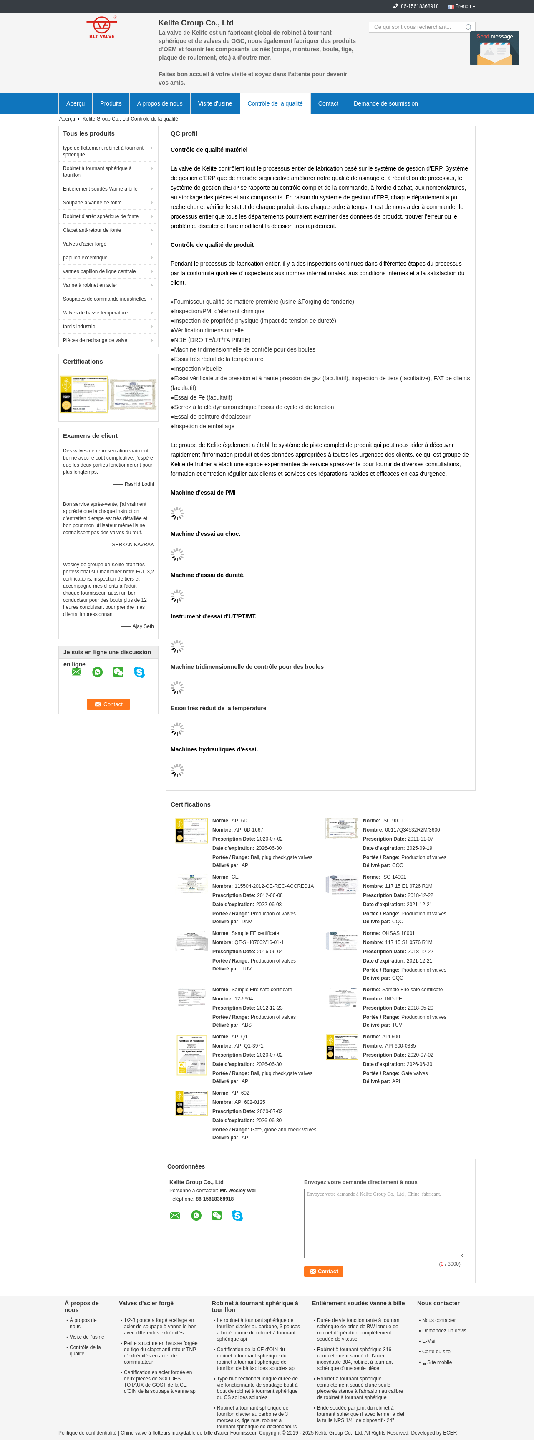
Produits (110, 103)
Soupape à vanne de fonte (92, 203)
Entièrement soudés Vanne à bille (100, 189)
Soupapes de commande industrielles (104, 299)
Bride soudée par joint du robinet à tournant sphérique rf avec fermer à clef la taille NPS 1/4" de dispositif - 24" (360, 1414)
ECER (450, 1433)
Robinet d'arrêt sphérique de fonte (101, 216)
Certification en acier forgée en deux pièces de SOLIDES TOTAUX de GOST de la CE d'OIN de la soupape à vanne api (160, 1382)
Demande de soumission (386, 103)
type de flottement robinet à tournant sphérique (103, 151)
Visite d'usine (215, 103)
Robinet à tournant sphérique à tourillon (97, 172)
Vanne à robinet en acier (90, 285)
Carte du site (436, 1352)
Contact (328, 103)
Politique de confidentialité (87, 1433)
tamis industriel (79, 326)
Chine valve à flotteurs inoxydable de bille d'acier (175, 1433)
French (463, 6)
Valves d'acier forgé (84, 244)
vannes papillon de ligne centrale (99, 271)
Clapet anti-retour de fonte (92, 230)
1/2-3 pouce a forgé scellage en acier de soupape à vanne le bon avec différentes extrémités (160, 1326)
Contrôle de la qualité (275, 103)
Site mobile (437, 1362)
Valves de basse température (95, 313)
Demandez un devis (444, 1331)
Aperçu (75, 103)
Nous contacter (439, 1320)
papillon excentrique (85, 258)
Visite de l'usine (87, 1337)
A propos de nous (160, 103)
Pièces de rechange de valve (95, 340)
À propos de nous (83, 1323)
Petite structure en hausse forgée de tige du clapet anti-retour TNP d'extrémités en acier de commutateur (161, 1352)
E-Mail (429, 1341)
